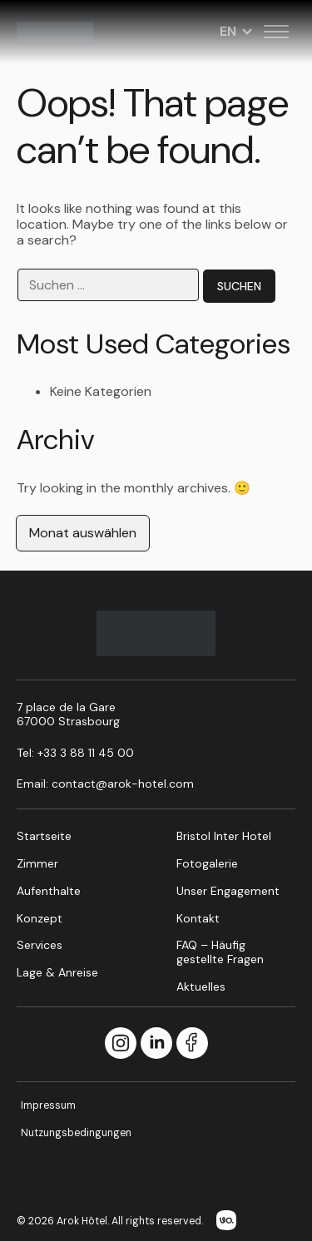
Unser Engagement (228, 890)
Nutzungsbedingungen (76, 1133)
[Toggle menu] (276, 31)
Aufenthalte (49, 890)
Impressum (48, 1105)
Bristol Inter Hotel (223, 835)
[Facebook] (192, 1044)
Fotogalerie (207, 863)
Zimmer (37, 863)
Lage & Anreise (57, 972)
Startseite (44, 835)
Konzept (39, 918)
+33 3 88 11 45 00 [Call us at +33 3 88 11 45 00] (85, 752)
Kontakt (198, 918)
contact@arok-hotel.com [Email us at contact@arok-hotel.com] (123, 783)
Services (39, 944)
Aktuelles (200, 986)
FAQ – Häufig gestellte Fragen (220, 952)
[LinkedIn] (156, 1044)
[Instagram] (120, 1044)
